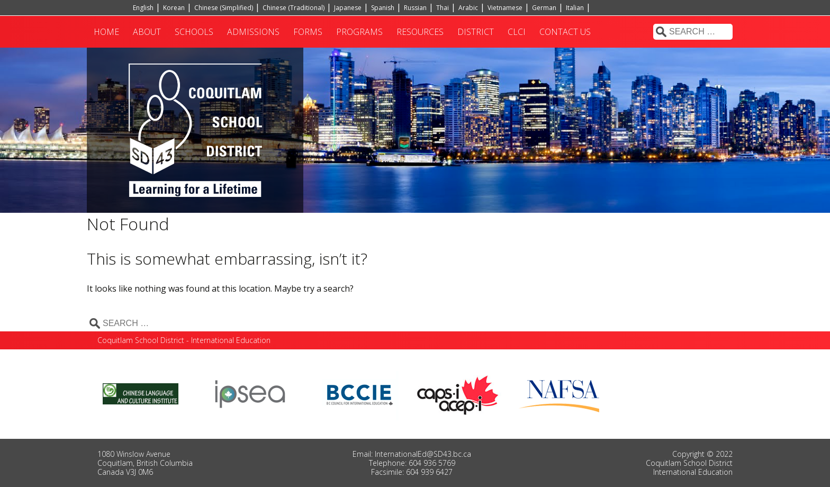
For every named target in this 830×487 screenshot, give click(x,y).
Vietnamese (505, 7)
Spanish (382, 7)
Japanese (348, 7)
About (147, 32)
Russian (415, 7)
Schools (194, 32)
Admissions (253, 32)
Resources (420, 32)
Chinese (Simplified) (223, 7)
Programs (359, 32)
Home (106, 32)
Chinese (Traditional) (293, 7)
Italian (575, 7)
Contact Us (565, 32)
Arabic (468, 7)
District (475, 32)
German (544, 7)
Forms (307, 32)
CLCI (517, 32)
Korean (174, 7)
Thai (442, 7)
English (143, 7)
